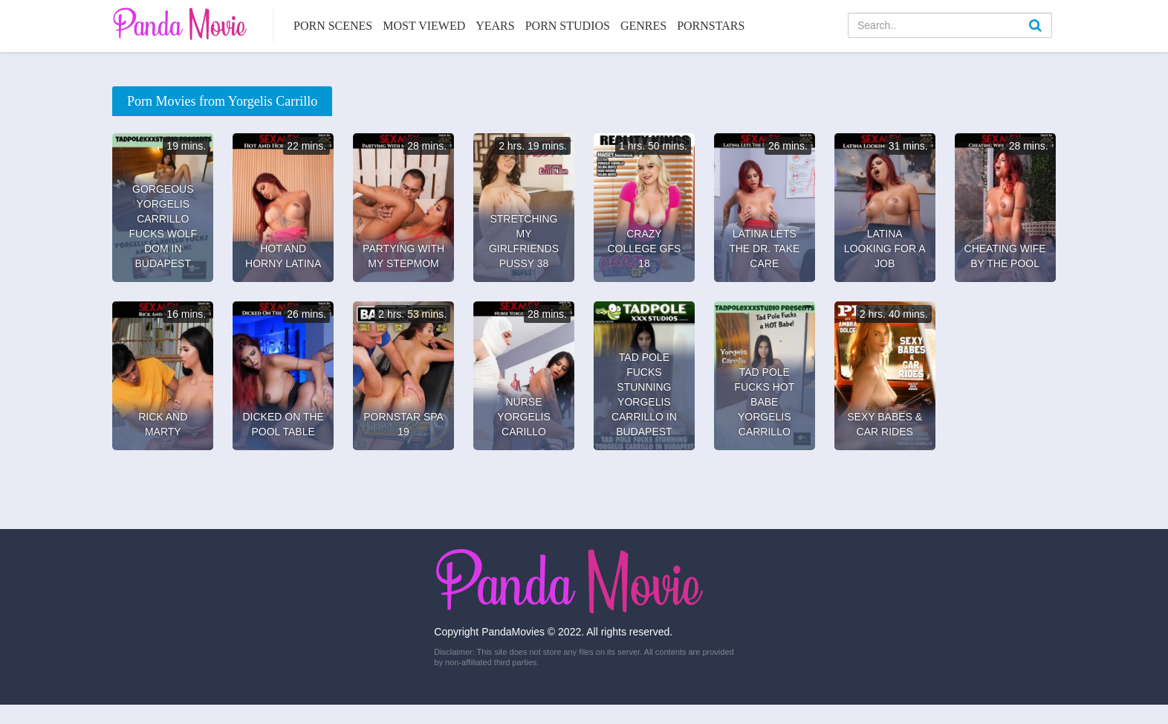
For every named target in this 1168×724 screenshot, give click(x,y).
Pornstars (710, 25)
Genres (643, 25)
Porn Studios (567, 25)
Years (495, 25)
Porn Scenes (332, 25)
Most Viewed (424, 25)
